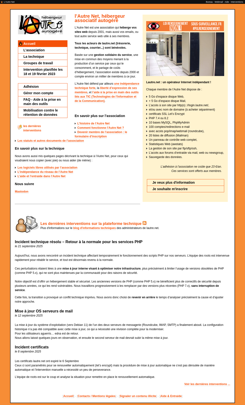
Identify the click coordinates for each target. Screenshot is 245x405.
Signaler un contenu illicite (138, 396)
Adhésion (31, 86)
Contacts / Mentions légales (97, 396)
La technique (33, 57)
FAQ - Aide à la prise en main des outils (42, 102)
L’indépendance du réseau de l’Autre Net (45, 172)
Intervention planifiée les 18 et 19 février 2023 (43, 72)
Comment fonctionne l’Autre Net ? (100, 127)
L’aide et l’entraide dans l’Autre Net (41, 176)
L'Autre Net (9, 2)
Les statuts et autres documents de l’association (50, 140)
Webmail (219, 2)
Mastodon (21, 191)
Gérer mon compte (38, 93)
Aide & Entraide (171, 396)
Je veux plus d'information (173, 182)
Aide (227, 2)
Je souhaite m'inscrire (170, 189)
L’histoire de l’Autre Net (93, 123)
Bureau (209, 2)
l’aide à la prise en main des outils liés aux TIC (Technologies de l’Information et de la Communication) (107, 97)
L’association (34, 50)
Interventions (237, 2)
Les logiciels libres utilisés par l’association (47, 167)
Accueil (29, 44)
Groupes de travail (38, 63)
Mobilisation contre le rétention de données (40, 112)
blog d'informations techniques (94, 228)
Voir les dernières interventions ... (207, 384)
